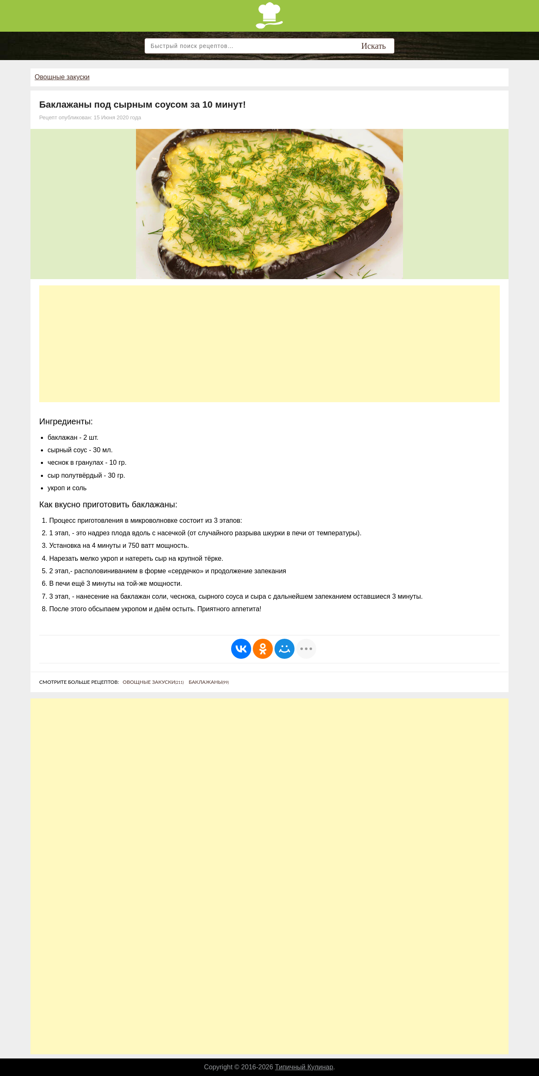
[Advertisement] (269, 343)
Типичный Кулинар (304, 1067)
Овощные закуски (62, 77)
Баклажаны (209, 682)
